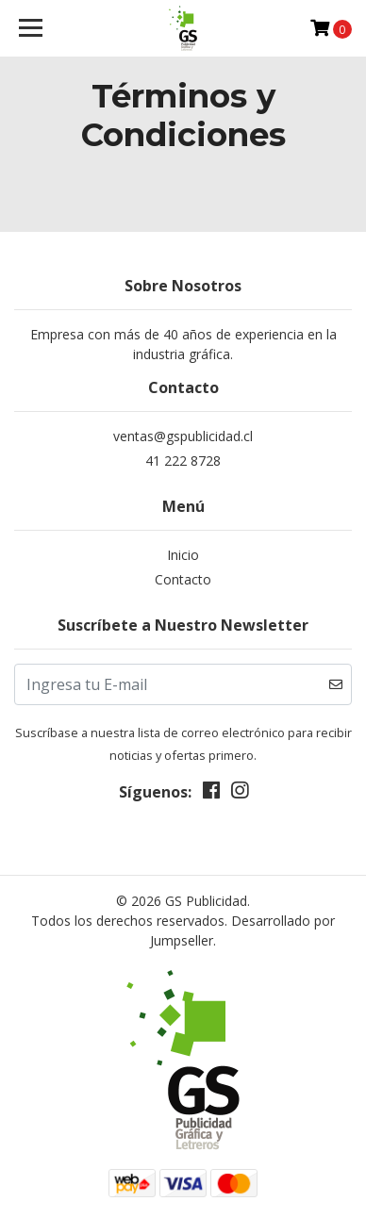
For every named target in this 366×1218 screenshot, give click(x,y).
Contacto (183, 579)
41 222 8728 (183, 460)
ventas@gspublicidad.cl (183, 436)
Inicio (183, 555)
